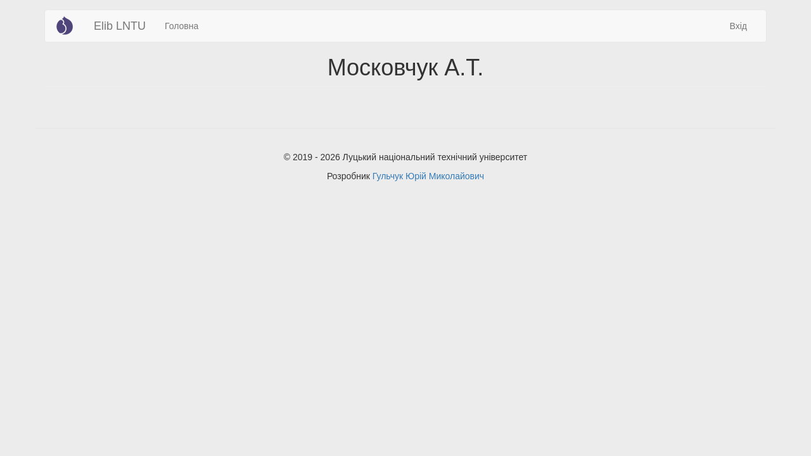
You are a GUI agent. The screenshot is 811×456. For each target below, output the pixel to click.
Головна (181, 26)
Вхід (738, 26)
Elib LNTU (120, 26)
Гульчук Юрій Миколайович (428, 176)
